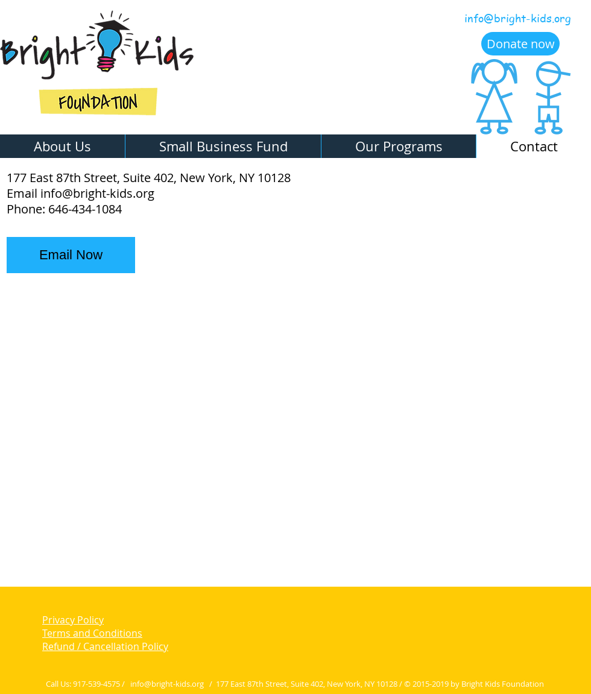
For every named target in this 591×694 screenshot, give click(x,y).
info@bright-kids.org (517, 17)
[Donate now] (520, 43)
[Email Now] (71, 255)
